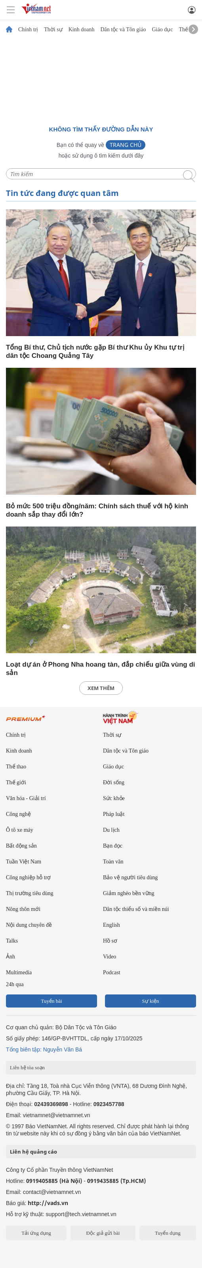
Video (109, 957)
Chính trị (28, 29)
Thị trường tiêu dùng (29, 893)
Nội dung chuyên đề (29, 925)
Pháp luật (113, 814)
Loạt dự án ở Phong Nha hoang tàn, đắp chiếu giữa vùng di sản (100, 669)
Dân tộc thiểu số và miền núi (136, 909)
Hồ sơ (110, 941)
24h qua (15, 984)
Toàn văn (113, 862)
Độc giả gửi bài (103, 1233)
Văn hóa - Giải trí (26, 798)
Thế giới (16, 782)
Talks (12, 941)
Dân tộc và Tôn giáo (123, 29)
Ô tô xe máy (19, 830)
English (111, 925)
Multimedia (19, 972)
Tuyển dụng (168, 1233)
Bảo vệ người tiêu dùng (130, 877)
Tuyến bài (51, 1001)
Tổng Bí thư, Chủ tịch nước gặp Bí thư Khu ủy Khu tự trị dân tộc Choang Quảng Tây (95, 351)
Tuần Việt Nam (23, 862)
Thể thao (16, 767)
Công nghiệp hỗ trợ (28, 877)
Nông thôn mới (23, 909)
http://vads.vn (48, 1203)
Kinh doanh (82, 29)
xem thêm (101, 688)
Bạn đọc (112, 846)
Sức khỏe (114, 798)
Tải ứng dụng (36, 1233)
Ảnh (10, 957)
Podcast (111, 972)
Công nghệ (18, 814)
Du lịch (111, 830)
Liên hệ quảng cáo (33, 1151)
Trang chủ (125, 144)
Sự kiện (150, 1001)
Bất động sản (21, 846)
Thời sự (53, 29)
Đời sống (113, 782)
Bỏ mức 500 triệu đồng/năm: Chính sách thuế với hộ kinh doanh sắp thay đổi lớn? (97, 510)
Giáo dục (162, 29)
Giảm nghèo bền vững (128, 893)
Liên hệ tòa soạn (27, 1067)
